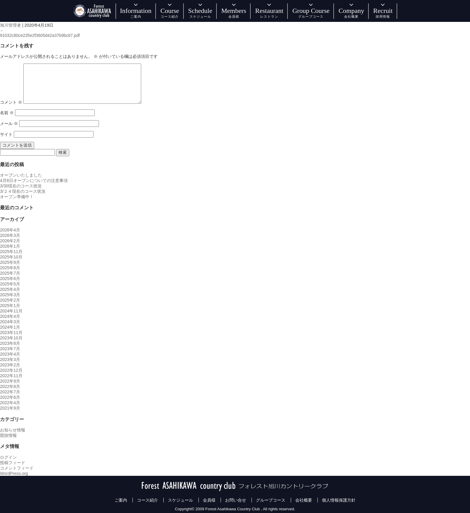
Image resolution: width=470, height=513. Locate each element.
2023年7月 (10, 348)
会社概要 (303, 500)
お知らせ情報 (12, 430)
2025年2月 (10, 300)
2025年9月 (10, 262)
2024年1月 (10, 327)
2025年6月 (10, 278)
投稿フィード (12, 462)
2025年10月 (11, 257)
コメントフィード (17, 468)
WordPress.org (14, 473)
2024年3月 (10, 321)
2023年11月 (11, 332)
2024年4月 (10, 316)
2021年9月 (10, 408)
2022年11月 (11, 375)
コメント (11, 102)
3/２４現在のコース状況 (23, 191)
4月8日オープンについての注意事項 (34, 180)
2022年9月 (10, 381)
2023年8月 (10, 343)
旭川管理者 (10, 25)
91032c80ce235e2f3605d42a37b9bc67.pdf (40, 35)
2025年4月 (10, 289)
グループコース (270, 500)
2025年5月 (10, 284)
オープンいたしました (21, 175)
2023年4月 (10, 354)
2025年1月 (10, 305)
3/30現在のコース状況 (21, 185)
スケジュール (180, 500)
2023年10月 (11, 338)
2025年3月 (10, 294)
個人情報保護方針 (338, 500)
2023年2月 (10, 364)
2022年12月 (11, 370)
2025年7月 (10, 273)
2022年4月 (10, 402)
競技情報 (8, 435)
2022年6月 (10, 397)
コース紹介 (147, 500)
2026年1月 (10, 246)
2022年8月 (10, 386)
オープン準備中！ (17, 196)
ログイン (8, 457)
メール (9, 123)
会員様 (209, 500)
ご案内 (121, 500)
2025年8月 (10, 267)
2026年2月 (10, 240)
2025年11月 (11, 251)
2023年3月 (10, 359)
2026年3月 (10, 235)
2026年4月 (10, 230)
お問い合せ (235, 500)
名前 (7, 112)
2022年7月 (10, 391)
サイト (6, 134)
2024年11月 (11, 311)
